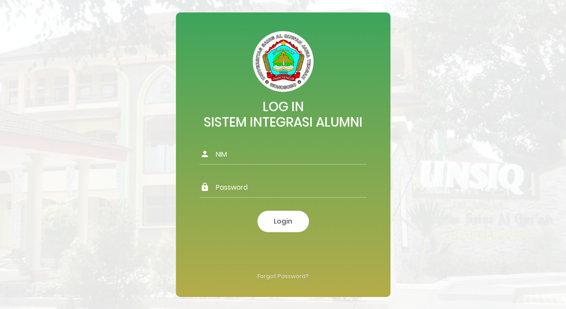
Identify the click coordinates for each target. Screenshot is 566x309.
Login (283, 221)
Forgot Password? (283, 276)
